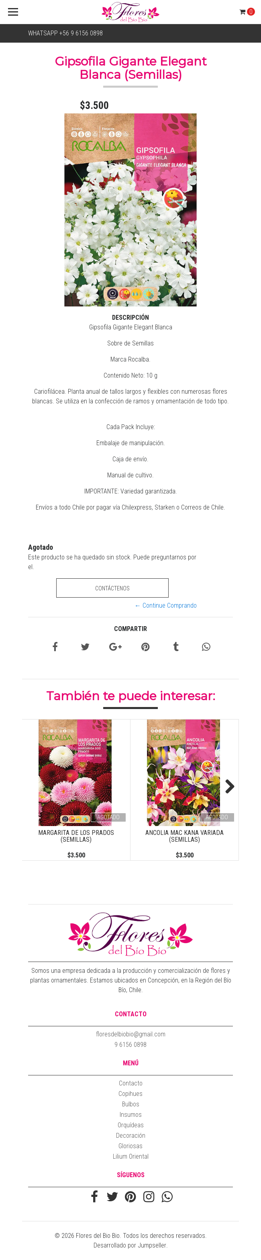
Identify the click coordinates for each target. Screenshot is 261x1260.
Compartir (130, 629)
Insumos (131, 1114)
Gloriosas (130, 1146)
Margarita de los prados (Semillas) (76, 836)
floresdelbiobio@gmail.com (130, 1034)
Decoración (130, 1135)
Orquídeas (131, 1125)
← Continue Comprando (166, 605)
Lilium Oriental (131, 1156)
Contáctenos (112, 588)
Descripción (130, 317)
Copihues (130, 1094)
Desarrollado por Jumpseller (130, 1245)
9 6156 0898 (130, 1044)
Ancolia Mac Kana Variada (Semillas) (184, 836)
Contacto (131, 1083)
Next (227, 787)
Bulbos (130, 1104)
